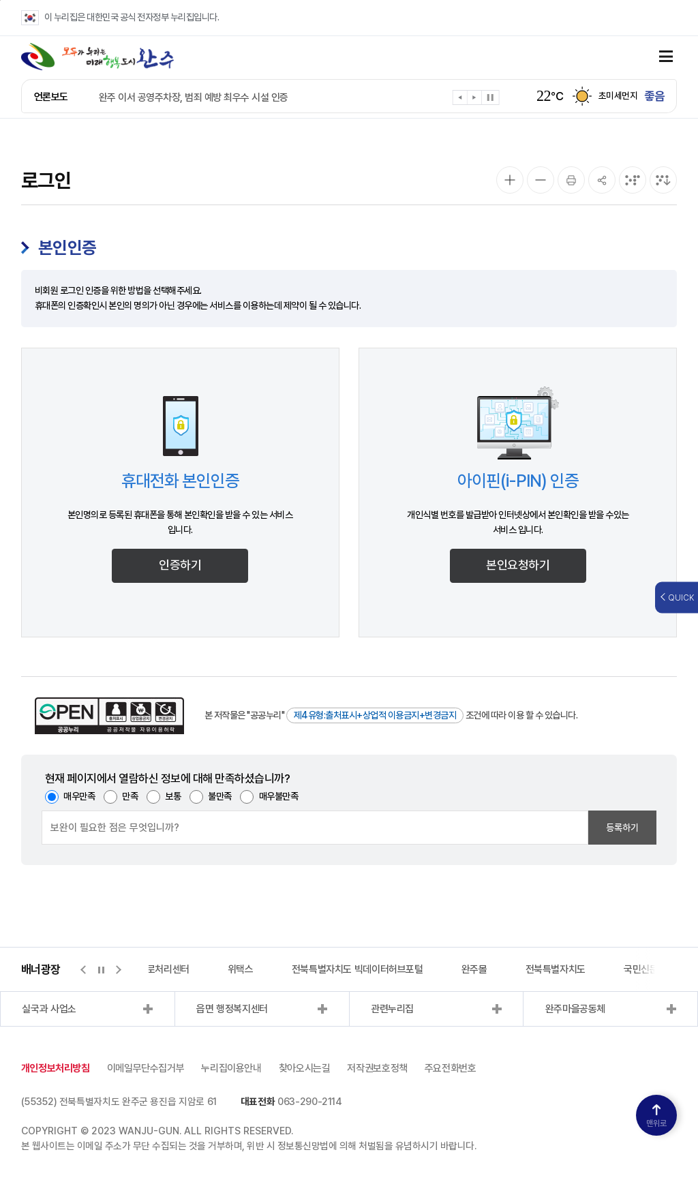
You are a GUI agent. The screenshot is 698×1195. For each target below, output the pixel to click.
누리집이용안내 (231, 1068)
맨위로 (656, 1116)
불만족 (220, 796)
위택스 (241, 969)
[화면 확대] (510, 180)
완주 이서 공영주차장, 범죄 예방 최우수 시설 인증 (193, 97)
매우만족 (79, 796)
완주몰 (474, 969)
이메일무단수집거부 (146, 1068)
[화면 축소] (540, 180)
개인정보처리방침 (55, 1068)
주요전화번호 (450, 1068)
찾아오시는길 (305, 1068)
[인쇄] (571, 180)
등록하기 (622, 827)
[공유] (602, 180)
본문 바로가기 (0, 0)
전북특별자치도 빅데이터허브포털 (357, 969)
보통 (173, 796)
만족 (130, 796)
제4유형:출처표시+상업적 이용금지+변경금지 (375, 715)
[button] (460, 100)
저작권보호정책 (377, 1068)
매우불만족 (279, 796)
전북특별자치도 (556, 969)
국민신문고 (645, 969)
